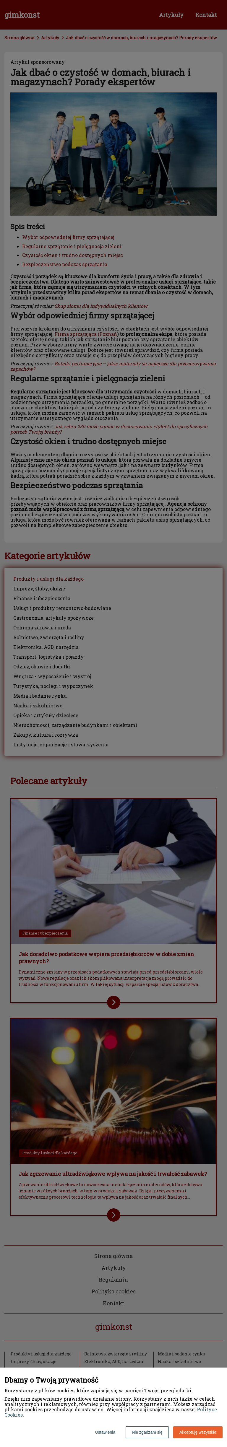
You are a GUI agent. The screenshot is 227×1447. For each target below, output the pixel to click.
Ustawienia (105, 1432)
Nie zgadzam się (147, 1432)
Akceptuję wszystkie (197, 1432)
